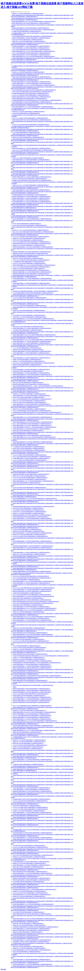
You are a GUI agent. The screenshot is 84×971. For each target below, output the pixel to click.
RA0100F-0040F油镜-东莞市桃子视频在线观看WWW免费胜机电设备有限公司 (29, 479)
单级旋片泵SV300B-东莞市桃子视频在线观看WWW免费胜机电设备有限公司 (29, 534)
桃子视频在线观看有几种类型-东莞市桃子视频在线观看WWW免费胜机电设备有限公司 (31, 799)
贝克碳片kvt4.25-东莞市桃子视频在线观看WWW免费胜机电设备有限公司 (28, 158)
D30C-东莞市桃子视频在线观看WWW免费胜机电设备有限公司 (26, 579)
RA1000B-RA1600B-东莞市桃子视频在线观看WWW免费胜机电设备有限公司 (29, 263)
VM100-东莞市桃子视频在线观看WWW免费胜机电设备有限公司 (26, 132)
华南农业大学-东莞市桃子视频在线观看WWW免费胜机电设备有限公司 (28, 349)
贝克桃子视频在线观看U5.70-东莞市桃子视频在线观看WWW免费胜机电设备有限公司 (30, 47)
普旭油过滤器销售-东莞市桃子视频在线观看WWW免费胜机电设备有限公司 (29, 450)
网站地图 (3, 969)
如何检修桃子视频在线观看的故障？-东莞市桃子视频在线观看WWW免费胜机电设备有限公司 (33, 545)
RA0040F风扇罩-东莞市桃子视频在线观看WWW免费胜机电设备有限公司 (28, 881)
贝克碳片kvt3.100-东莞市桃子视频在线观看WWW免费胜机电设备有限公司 (29, 268)
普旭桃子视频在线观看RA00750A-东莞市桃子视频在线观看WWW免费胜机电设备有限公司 (32, 417)
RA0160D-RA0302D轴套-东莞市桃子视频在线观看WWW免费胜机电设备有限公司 (30, 536)
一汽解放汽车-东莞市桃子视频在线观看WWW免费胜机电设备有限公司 (28, 764)
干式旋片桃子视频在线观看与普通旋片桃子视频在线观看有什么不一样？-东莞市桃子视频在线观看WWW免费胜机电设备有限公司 (41, 655)
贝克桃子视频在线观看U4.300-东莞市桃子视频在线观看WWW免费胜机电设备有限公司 (31, 357)
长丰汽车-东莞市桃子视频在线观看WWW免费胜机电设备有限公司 (26, 223)
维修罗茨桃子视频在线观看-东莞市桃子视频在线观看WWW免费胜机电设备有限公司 (31, 270)
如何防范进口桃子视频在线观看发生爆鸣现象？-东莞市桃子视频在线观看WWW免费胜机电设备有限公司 (35, 291)
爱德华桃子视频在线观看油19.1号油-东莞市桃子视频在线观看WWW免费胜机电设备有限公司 (33, 246)
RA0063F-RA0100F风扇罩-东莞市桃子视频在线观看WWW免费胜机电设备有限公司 (30, 118)
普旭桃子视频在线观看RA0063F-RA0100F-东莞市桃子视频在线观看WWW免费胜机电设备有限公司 (34, 265)
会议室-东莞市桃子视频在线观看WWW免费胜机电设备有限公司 (27, 951)
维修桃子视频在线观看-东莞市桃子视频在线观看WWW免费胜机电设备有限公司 (29, 98)
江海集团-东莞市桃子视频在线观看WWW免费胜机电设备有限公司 (27, 593)
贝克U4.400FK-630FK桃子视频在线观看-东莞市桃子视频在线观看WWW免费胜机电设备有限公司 (33, 231)
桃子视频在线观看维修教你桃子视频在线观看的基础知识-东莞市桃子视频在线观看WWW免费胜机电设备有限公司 (37, 100)
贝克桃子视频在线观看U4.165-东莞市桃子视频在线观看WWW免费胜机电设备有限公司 (31, 664)
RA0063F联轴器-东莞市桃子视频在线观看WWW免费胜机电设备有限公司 (28, 509)
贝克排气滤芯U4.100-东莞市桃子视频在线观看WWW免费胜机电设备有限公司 (29, 317)
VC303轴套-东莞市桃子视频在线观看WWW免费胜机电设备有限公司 (26, 31)
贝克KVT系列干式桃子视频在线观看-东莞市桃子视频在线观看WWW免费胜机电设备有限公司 (33, 685)
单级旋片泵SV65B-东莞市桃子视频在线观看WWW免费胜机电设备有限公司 (29, 238)
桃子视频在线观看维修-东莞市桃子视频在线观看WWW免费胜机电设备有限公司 (29, 194)
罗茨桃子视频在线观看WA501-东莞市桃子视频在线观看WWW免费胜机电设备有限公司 (31, 343)
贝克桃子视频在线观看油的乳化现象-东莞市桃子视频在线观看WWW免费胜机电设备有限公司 (32, 36)
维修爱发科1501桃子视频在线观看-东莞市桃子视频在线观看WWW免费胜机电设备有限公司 (32, 180)
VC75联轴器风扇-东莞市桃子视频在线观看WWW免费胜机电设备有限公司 (29, 261)
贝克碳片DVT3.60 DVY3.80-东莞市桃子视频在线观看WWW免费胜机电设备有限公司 (30, 185)
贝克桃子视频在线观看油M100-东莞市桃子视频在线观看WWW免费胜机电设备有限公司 (31, 189)
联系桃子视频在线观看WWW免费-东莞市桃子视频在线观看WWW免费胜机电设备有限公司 (32, 101)
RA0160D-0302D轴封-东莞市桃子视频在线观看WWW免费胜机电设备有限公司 (30, 454)
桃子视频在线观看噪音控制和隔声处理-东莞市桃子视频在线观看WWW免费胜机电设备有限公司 (33, 506)
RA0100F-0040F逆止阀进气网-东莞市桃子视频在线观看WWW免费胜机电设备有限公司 (31, 241)
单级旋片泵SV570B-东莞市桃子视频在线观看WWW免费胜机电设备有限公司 (29, 475)
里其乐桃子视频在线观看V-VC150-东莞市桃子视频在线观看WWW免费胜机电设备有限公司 (32, 759)
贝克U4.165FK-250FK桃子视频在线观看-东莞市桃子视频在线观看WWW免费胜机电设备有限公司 (33, 150)
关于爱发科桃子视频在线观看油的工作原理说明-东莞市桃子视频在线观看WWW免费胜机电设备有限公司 (35, 926)
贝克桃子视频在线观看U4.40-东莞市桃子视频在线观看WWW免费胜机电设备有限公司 (31, 606)
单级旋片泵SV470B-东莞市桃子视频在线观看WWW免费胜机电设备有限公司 (29, 554)
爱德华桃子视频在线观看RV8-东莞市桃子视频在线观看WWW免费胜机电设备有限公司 (31, 688)
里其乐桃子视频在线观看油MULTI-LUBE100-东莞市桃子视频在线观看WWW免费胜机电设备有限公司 (35, 498)
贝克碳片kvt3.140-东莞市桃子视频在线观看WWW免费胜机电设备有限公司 (28, 72)
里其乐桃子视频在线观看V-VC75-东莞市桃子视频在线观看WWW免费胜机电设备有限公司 (32, 666)
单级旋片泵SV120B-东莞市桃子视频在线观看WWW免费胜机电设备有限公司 (29, 393)
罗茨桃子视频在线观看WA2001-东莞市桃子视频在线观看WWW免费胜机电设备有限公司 (32, 697)
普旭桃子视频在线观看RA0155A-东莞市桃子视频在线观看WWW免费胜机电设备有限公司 (31, 148)
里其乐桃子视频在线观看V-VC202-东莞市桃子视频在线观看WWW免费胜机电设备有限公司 (32, 589)
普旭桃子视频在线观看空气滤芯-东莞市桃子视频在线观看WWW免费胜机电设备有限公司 (31, 23)
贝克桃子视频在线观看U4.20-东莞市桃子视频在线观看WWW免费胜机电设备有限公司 (31, 372)
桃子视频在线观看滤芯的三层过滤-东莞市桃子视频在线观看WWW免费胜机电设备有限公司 (32, 832)
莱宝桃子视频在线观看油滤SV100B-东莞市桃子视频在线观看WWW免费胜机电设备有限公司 (33, 422)
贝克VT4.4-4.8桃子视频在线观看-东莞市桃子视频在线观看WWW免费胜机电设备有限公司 (32, 705)
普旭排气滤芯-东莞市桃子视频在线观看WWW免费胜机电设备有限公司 (28, 258)
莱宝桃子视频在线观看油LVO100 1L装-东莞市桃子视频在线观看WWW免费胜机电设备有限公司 (33, 481)
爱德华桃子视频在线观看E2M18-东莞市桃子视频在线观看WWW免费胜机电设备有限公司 (32, 251)
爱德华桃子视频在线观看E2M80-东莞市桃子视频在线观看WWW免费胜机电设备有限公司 (31, 96)
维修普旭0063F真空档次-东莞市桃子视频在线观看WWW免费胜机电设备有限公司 (30, 253)
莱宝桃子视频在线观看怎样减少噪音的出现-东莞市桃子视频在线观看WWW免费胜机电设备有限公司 (34, 90)
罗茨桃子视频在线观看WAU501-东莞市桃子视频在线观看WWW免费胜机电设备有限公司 (32, 940)
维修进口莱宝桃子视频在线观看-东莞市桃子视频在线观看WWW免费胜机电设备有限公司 (31, 76)
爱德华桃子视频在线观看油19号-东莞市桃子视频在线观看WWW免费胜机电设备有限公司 (32, 515)
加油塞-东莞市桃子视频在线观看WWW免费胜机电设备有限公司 (27, 482)
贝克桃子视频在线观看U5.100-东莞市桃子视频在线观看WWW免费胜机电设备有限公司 (31, 283)
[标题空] (14, 687)
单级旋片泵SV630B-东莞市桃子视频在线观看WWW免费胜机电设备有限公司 (29, 409)
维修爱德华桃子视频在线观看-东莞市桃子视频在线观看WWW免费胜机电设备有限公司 (31, 878)
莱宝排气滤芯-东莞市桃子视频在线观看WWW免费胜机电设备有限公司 (27, 39)
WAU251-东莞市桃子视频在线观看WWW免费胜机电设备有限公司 (27, 347)
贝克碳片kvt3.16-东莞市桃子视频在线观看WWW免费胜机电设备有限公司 (28, 513)
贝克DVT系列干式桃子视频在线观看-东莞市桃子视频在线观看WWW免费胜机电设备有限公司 (32, 91)
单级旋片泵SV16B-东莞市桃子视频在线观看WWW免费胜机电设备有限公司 (29, 659)
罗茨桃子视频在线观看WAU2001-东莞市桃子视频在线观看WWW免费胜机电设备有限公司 (32, 425)
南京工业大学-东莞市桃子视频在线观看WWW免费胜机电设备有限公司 (28, 382)
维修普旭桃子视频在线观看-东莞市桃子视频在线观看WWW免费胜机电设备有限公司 (31, 273)
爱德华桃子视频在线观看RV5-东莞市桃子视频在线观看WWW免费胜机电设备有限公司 (31, 713)
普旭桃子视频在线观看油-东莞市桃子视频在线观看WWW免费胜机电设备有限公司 (30, 516)
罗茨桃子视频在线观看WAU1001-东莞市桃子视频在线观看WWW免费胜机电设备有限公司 (31, 201)
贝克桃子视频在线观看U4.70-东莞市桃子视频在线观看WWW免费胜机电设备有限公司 (31, 353)
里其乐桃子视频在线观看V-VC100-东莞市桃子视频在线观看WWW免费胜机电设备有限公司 (32, 83)
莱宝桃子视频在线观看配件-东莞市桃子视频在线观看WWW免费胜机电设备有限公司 (31, 474)
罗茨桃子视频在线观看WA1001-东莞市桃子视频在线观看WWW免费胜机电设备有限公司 (32, 894)
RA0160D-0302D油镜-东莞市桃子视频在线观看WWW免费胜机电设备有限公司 (30, 297)
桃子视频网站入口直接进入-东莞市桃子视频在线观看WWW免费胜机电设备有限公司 (31, 941)
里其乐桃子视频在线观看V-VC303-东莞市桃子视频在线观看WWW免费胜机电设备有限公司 (32, 218)
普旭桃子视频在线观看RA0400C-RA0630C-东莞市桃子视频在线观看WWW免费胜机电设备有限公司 (34, 437)
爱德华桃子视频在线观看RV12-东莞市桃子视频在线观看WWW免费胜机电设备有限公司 (31, 46)
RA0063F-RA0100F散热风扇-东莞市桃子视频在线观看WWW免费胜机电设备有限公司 (30, 95)
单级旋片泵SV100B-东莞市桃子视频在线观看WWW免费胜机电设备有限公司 (28, 41)
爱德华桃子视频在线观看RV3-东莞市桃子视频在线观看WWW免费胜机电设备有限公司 (30, 28)
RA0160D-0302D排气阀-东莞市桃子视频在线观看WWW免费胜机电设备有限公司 (30, 477)
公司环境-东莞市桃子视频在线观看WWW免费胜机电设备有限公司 (27, 529)
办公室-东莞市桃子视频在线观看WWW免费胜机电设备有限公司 (26, 113)
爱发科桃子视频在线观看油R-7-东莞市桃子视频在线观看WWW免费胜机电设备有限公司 (31, 54)
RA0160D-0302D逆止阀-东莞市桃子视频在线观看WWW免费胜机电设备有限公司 (29, 178)
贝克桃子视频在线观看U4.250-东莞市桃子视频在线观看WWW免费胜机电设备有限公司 (31, 159)
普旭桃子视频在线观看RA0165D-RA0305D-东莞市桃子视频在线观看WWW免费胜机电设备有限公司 (34, 339)
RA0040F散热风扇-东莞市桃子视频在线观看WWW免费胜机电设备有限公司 (29, 315)
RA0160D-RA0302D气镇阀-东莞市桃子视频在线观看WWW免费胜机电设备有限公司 (31, 576)
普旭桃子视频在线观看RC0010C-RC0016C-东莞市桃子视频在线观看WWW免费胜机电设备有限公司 (33, 85)
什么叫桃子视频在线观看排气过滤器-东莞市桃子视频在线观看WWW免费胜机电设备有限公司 (33, 292)
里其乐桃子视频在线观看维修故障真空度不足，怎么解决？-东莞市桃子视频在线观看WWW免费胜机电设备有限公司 (38, 386)
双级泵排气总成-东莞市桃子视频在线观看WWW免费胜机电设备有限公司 (28, 137)
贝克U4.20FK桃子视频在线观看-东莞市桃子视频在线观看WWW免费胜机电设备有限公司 (32, 456)
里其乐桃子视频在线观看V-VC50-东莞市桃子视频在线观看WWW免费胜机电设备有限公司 (32, 518)
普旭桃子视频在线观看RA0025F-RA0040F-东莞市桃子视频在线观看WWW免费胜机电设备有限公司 (33, 51)
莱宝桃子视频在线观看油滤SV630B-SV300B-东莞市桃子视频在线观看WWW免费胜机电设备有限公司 (34, 21)
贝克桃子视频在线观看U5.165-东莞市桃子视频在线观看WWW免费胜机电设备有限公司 (31, 428)
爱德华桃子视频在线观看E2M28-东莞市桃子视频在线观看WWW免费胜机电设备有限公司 (31, 81)
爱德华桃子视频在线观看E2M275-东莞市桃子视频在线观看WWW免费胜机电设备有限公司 (31, 176)
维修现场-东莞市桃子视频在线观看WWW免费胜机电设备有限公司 (27, 364)
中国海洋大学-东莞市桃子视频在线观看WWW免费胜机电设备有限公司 (28, 746)
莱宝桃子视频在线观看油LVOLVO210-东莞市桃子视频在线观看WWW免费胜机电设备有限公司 (32, 106)
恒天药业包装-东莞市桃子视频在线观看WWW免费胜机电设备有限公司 (28, 326)
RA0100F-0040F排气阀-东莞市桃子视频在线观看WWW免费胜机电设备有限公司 (29, 225)
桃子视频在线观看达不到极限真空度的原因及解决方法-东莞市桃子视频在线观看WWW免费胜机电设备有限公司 (37, 412)
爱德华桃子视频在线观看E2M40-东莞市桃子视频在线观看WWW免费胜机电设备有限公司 (31, 196)
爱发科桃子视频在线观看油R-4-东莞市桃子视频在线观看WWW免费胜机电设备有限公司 (31, 37)
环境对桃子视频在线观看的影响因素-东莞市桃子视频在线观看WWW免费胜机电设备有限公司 (33, 725)
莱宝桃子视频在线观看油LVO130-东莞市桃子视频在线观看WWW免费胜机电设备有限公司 (32, 278)
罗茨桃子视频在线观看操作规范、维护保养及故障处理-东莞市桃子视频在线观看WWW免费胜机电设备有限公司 (37, 675)
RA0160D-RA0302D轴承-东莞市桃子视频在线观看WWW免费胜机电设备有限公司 (30, 809)
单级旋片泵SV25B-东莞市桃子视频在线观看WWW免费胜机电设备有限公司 (29, 245)
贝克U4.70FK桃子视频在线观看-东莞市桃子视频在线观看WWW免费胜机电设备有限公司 (32, 410)
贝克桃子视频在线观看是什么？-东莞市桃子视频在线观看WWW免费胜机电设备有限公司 (32, 341)
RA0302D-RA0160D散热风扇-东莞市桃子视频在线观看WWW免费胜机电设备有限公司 (30, 124)
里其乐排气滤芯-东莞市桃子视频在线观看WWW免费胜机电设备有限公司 (28, 397)
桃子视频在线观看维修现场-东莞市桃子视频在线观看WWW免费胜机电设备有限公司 (30, 93)
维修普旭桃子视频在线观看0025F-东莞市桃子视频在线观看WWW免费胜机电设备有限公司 (32, 791)
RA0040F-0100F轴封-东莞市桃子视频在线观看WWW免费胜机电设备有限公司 (29, 402)
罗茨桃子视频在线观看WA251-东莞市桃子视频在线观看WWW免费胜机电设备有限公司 (31, 928)
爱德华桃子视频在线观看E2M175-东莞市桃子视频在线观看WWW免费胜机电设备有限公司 (32, 272)
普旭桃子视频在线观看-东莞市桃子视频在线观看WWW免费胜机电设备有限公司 (30, 632)
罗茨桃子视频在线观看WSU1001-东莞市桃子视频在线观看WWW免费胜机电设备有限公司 (32, 719)
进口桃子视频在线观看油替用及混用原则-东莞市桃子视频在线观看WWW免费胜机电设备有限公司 (33, 29)
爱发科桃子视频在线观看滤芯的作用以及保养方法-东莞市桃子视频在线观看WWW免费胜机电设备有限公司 (36, 601)
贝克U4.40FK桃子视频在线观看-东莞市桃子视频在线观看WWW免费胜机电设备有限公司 (31, 49)
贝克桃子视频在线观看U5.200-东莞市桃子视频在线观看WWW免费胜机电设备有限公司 (31, 583)
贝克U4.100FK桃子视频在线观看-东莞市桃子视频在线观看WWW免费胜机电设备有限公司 (32, 399)
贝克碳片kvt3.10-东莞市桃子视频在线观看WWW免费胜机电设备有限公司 (27, 13)
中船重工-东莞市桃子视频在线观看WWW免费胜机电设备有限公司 (27, 359)
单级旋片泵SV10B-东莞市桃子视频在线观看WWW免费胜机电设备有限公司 (28, 111)
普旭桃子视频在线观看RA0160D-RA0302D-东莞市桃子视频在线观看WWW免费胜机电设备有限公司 (34, 334)
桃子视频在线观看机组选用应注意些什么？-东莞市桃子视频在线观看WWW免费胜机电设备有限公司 (34, 889)
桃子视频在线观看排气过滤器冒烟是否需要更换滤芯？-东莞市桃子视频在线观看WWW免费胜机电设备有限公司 (37, 662)
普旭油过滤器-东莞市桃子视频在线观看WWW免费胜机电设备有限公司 (28, 598)
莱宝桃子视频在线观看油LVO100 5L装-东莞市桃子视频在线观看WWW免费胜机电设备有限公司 (33, 318)
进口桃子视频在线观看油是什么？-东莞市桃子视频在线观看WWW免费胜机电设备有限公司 (32, 837)
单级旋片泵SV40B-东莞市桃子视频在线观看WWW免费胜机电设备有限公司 (29, 310)
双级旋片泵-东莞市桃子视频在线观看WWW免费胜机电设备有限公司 (27, 748)
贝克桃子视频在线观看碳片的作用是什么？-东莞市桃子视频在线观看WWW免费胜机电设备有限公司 (34, 427)
